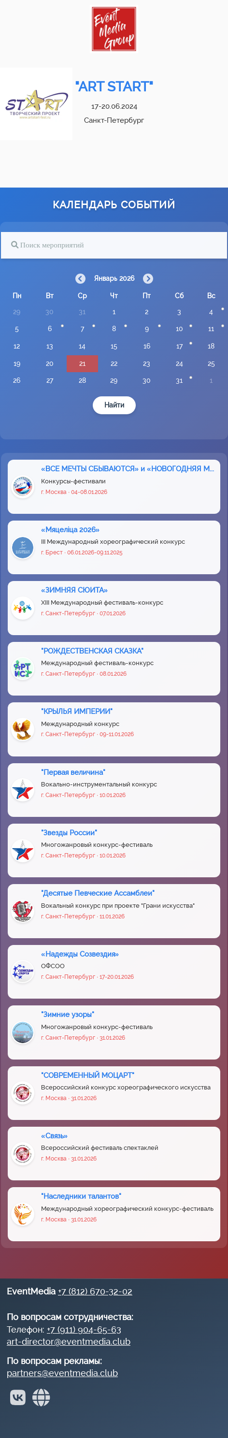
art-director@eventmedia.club (68, 1341)
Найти (114, 405)
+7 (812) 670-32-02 (95, 1291)
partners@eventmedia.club (62, 1373)
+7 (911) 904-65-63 (84, 1329)
